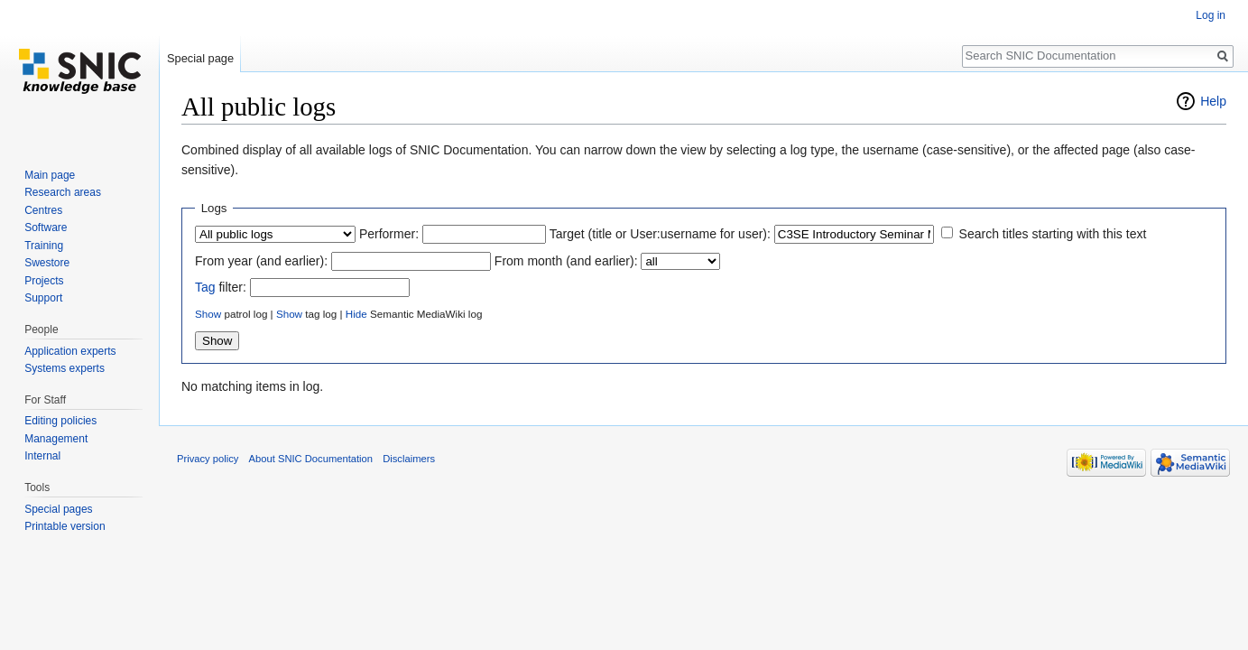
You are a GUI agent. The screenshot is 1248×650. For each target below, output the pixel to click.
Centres (43, 210)
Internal (42, 456)
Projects (43, 280)
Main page (49, 175)
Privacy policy (207, 458)
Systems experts (64, 368)
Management (56, 438)
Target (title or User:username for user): (660, 234)
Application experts (70, 351)
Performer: (389, 234)
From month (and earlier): (566, 261)
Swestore (46, 262)
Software (45, 227)
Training (43, 245)
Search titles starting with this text (1053, 234)
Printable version (64, 526)
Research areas (62, 192)
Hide (356, 314)
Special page (200, 58)
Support (43, 298)
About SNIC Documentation (311, 458)
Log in (1210, 15)
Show (208, 314)
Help (1213, 101)
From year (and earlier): (261, 261)
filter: (220, 287)
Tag (205, 287)
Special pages (58, 509)
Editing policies (60, 420)
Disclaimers (409, 458)
